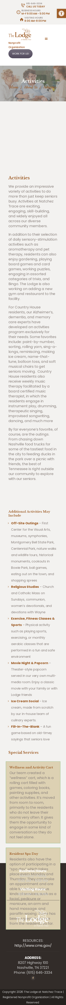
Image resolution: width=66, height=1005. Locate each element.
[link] (61, 13)
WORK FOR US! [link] (20, 53)
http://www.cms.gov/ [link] (33, 945)
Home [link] (14, 87)
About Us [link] (31, 87)
